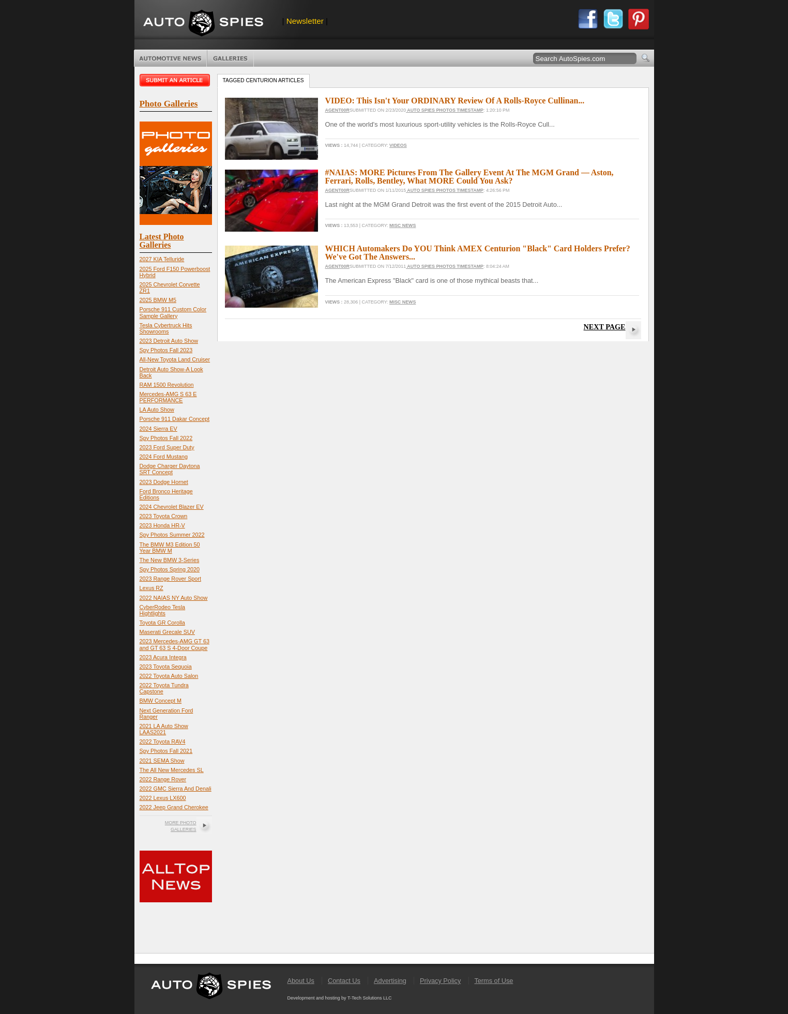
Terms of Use (493, 981)
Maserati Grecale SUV (167, 632)
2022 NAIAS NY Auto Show (174, 598)
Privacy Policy (440, 981)
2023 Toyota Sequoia (166, 666)
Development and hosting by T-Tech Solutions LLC (339, 998)
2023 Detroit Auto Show (169, 341)
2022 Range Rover (163, 779)
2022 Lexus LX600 (163, 798)
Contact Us (344, 981)
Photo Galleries (230, 58)
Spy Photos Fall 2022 (166, 438)
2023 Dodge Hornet (164, 482)
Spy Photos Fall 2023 (166, 350)
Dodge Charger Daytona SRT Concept (170, 469)
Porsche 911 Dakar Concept (175, 419)
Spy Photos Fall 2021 (166, 751)
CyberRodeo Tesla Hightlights (163, 610)
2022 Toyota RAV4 (163, 741)
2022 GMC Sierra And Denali (175, 788)
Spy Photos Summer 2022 (172, 535)
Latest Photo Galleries (162, 240)
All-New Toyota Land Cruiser (175, 359)
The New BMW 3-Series (170, 560)
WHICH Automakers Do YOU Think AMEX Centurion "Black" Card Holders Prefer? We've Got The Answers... (477, 252)
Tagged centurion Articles (263, 80)
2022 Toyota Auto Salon (169, 676)
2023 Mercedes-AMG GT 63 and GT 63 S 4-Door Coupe (174, 644)
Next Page (605, 327)
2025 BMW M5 (158, 300)
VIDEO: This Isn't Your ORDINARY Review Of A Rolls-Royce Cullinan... (455, 100)
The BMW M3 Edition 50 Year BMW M (170, 547)
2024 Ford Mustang (164, 456)
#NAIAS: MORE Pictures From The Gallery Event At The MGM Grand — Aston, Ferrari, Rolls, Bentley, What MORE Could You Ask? (469, 176)
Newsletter (305, 21)
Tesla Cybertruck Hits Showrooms (166, 328)
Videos (398, 145)
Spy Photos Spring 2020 (170, 569)
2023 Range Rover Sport (170, 579)
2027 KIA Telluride (162, 259)
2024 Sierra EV (158, 429)
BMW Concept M (161, 701)
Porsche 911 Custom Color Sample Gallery (173, 312)
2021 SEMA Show (162, 761)
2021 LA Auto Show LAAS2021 (164, 729)
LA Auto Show (157, 409)
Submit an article (176, 80)
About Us (300, 981)
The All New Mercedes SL (172, 770)
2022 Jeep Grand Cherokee (174, 807)
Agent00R (337, 110)
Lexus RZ (151, 588)
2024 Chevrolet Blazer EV (172, 507)
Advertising (390, 981)
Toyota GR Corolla (162, 622)
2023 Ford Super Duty (167, 447)
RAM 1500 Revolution (167, 385)
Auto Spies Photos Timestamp (444, 110)
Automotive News (170, 58)
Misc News (402, 225)
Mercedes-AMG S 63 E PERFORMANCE (168, 397)
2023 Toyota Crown (164, 516)
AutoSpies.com (203, 24)
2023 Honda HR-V (162, 525)
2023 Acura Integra (163, 657)
